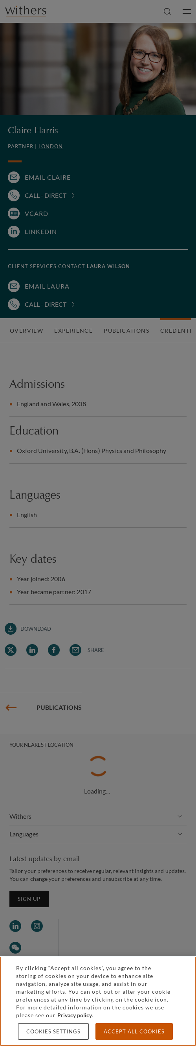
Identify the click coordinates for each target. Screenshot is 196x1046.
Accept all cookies (134, 1031)
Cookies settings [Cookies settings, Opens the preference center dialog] (53, 1031)
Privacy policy (74, 1015)
